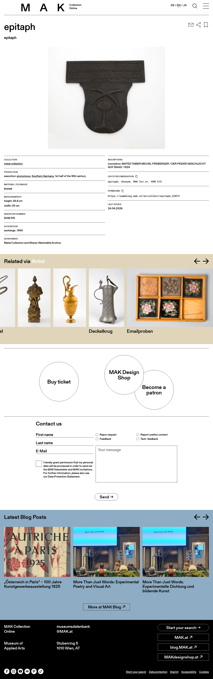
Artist (38, 261)
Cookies (204, 672)
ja (185, 5)
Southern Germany (43, 176)
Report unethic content (154, 434)
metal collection (13, 163)
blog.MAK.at (183, 647)
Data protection (158, 672)
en (179, 5)
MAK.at (183, 637)
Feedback (105, 438)
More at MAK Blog (106, 607)
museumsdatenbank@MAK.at (73, 629)
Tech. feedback (149, 438)
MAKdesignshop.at (183, 657)
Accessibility (188, 672)
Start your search (183, 627)
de (172, 5)
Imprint (174, 672)
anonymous (23, 176)
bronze (8, 188)
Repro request (108, 434)
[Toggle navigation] (206, 6)
